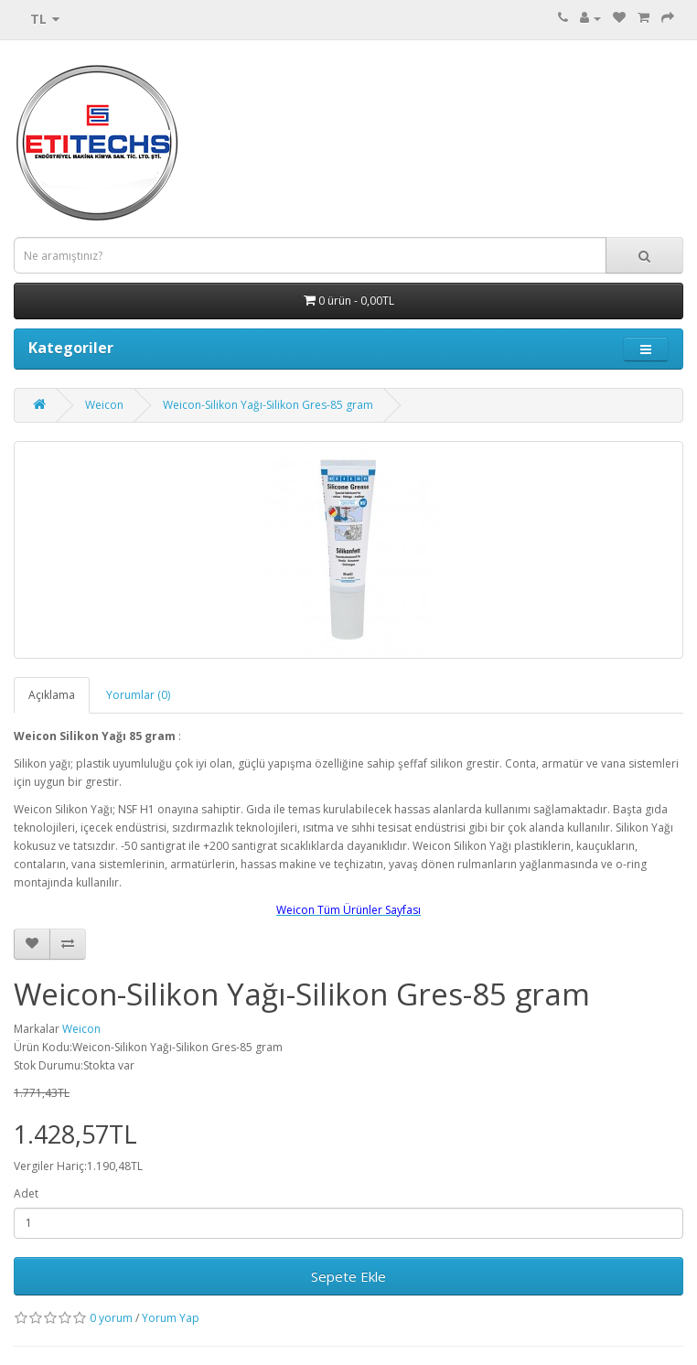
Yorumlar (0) (138, 695)
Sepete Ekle (348, 1276)
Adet (26, 1193)
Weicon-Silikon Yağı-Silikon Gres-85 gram (268, 405)
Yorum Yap (170, 1318)
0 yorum (111, 1318)
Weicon (104, 405)
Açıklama (51, 695)
